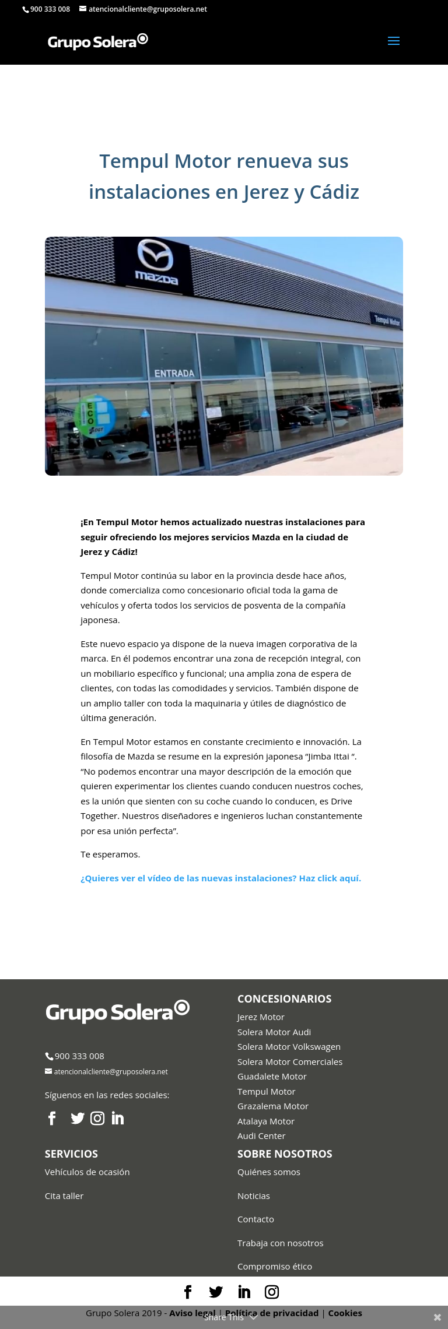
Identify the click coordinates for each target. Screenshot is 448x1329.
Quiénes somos (268, 1171)
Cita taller (64, 1195)
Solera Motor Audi (274, 1032)
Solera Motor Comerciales (289, 1061)
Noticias (253, 1195)
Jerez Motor (261, 1016)
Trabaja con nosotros (280, 1243)
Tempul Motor (266, 1091)
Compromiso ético (274, 1266)
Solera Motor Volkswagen (289, 1046)
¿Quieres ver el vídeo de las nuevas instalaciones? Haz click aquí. (220, 878)
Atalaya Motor (266, 1121)
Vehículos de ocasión (87, 1171)
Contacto (255, 1219)
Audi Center (261, 1135)
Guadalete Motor (272, 1076)
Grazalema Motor (273, 1106)
